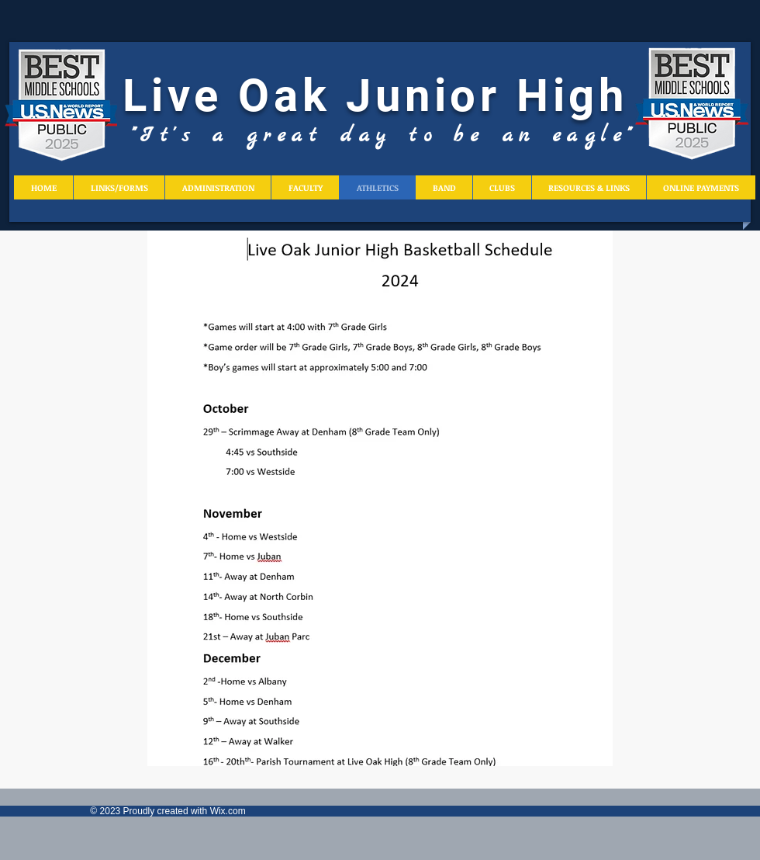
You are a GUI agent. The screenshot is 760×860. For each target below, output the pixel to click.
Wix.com (228, 811)
